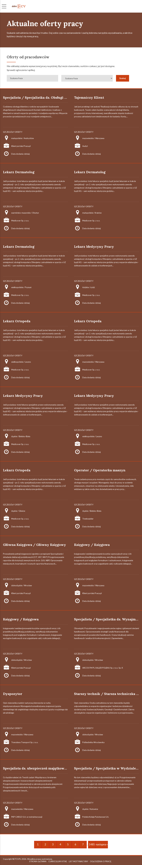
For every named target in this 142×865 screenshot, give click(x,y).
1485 (92, 844)
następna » (102, 844)
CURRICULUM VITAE (57, 861)
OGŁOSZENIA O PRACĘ (100, 861)
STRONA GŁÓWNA (37, 861)
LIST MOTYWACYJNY (78, 861)
